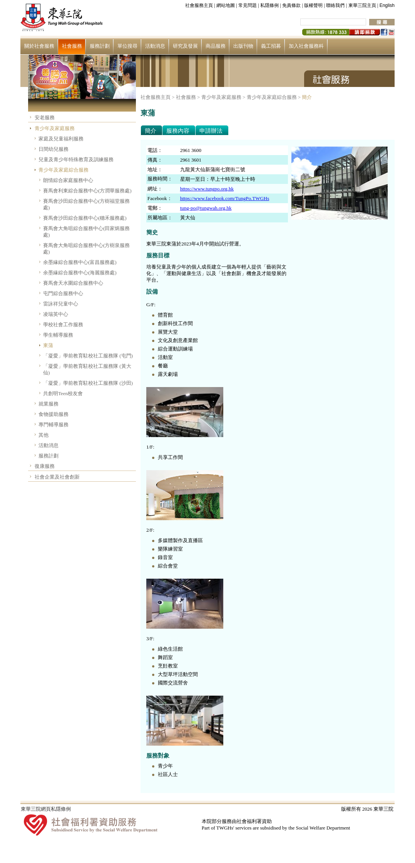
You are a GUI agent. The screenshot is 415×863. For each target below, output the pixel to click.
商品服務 (216, 46)
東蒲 (48, 345)
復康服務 (45, 466)
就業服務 (48, 404)
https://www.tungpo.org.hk (207, 189)
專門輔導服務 (53, 424)
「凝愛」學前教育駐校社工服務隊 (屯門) (88, 356)
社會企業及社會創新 (57, 477)
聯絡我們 (335, 5)
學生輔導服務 (58, 335)
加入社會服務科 (306, 46)
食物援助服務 (53, 414)
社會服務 (72, 46)
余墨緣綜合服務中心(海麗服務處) (80, 272)
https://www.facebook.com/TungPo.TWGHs (224, 198)
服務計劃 (100, 46)
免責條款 (291, 5)
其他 (43, 435)
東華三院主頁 (362, 5)
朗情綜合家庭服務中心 (68, 180)
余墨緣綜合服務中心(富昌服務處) (80, 262)
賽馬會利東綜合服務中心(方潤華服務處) (87, 191)
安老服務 (45, 117)
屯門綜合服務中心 (63, 293)
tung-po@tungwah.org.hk (206, 208)
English (387, 5)
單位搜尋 (127, 46)
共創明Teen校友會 (63, 393)
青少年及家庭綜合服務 (63, 170)
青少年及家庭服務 (55, 128)
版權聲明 (313, 5)
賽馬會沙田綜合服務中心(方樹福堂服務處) (86, 204)
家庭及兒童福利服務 (61, 139)
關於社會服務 (39, 46)
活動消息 (155, 46)
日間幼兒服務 (53, 149)
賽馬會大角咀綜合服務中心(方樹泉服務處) (86, 248)
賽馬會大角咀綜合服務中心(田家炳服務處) (86, 231)
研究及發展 (185, 46)
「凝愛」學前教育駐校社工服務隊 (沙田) (88, 383)
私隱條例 (269, 5)
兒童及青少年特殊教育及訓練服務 (76, 159)
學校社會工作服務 (63, 324)
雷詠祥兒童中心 (60, 304)
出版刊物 (243, 46)
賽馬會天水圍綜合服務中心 (73, 283)
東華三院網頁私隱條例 (46, 809)
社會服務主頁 (199, 5)
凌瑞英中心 (55, 314)
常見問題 (247, 5)
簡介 (307, 97)
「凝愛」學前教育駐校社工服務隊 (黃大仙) (87, 369)
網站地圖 (225, 5)
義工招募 (271, 46)
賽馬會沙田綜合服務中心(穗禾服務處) (85, 218)
